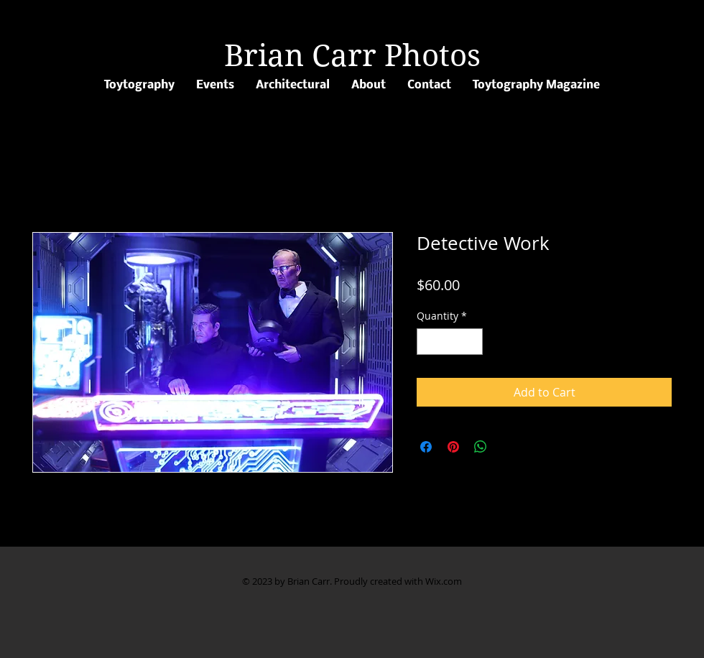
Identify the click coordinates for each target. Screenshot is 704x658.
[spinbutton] (450, 341)
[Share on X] (508, 446)
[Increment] (472, 341)
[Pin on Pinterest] (453, 446)
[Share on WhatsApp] (480, 446)
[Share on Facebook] (426, 446)
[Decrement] (428, 341)
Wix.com (443, 581)
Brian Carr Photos (352, 55)
